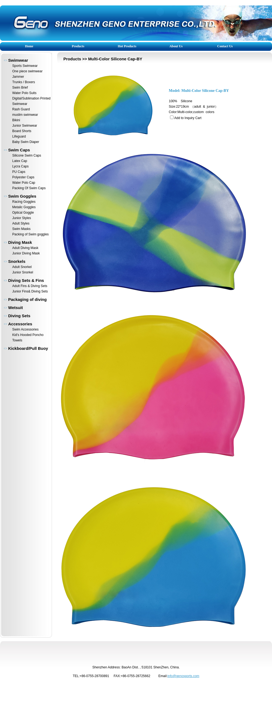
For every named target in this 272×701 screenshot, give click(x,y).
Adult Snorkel (22, 267)
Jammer (18, 77)
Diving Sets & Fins (26, 280)
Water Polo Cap (23, 183)
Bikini (16, 120)
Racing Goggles (23, 202)
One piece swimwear (27, 71)
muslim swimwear (25, 115)
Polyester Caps (23, 177)
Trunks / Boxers (23, 82)
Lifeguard (19, 136)
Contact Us (225, 46)
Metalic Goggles (24, 207)
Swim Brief (20, 87)
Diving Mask (20, 242)
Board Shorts (21, 131)
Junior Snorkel (22, 272)
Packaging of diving (27, 299)
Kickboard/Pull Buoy (28, 348)
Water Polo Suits (24, 93)
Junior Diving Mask (26, 253)
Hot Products (127, 46)
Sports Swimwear (25, 66)
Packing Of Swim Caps (29, 188)
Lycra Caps (20, 166)
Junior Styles (21, 218)
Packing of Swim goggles (30, 234)
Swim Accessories (25, 329)
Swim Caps (19, 150)
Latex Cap (19, 161)
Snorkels (16, 261)
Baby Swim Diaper (25, 142)
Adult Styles (20, 223)
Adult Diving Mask (25, 248)
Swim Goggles (22, 196)
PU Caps (18, 172)
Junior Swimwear (24, 125)
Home (29, 46)
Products (78, 46)
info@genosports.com (183, 676)
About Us (176, 46)
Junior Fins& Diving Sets (30, 291)
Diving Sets (19, 315)
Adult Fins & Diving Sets (29, 286)
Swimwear (18, 60)
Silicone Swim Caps (26, 155)
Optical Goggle (23, 212)
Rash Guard (21, 109)
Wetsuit (15, 307)
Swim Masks (21, 229)
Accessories (20, 324)
